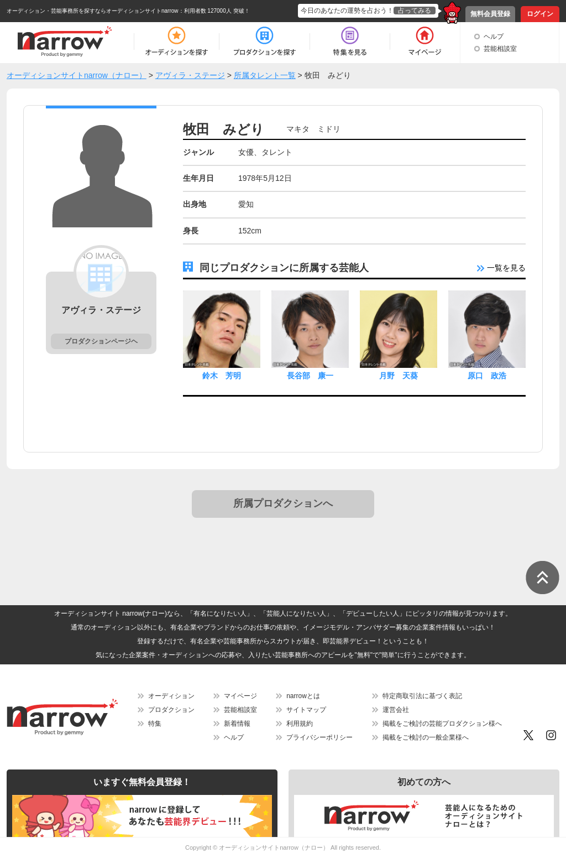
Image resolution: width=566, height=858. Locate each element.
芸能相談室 (500, 49)
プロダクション (171, 710)
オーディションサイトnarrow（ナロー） (274, 847)
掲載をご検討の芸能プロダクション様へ (442, 723)
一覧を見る (501, 267)
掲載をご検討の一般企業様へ (425, 737)
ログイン (540, 14)
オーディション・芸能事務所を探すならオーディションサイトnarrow (93, 11)
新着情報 (237, 723)
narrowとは (303, 696)
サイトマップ (306, 710)
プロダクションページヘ (101, 341)
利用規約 (299, 723)
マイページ (240, 696)
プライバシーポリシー (319, 737)
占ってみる (414, 10)
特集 (154, 723)
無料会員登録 (490, 14)
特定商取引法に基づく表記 (422, 696)
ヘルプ (494, 36)
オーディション (171, 696)
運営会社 (395, 710)
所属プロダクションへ (283, 503)
